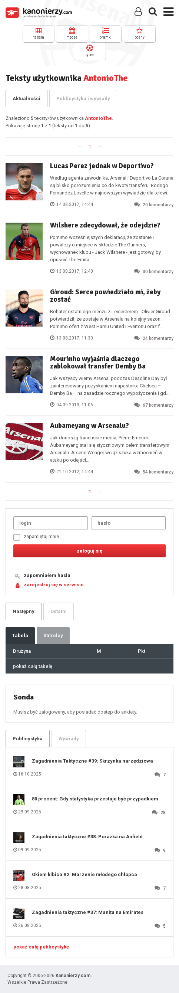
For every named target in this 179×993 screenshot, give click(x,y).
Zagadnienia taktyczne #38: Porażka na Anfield (87, 836)
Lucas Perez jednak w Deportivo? (102, 165)
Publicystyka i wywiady (83, 98)
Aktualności (26, 98)
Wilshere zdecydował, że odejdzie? (105, 225)
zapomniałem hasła (47, 575)
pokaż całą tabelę (32, 666)
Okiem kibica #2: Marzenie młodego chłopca (84, 874)
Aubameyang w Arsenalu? (89, 425)
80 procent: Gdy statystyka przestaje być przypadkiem (95, 799)
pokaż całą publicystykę (41, 947)
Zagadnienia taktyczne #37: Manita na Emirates (87, 912)
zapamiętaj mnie (36, 537)
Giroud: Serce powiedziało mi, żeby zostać (105, 296)
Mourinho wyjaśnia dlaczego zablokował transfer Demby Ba (98, 362)
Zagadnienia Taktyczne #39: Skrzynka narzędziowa (92, 761)
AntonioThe (98, 118)
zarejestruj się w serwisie (54, 584)
